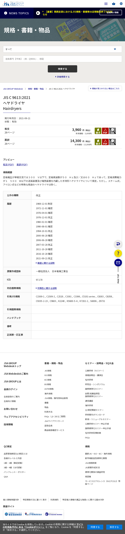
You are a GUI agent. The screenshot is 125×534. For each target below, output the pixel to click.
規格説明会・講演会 (94, 376)
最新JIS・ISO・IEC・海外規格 (98, 455)
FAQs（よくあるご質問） (55, 418)
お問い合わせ (11, 410)
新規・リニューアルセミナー (98, 420)
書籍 (46, 404)
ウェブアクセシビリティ (16, 418)
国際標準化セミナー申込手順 (98, 430)
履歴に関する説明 (46, 264)
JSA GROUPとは (12, 382)
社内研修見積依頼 (93, 434)
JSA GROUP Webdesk (13, 90)
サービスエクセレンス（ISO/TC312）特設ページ (102, 484)
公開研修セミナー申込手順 (97, 425)
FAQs (87, 439)
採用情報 (8, 425)
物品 (46, 408)
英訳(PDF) (22, 166)
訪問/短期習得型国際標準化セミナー (94, 396)
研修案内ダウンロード (95, 416)
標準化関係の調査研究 (95, 473)
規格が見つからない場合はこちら (105, 90)
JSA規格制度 (91, 464)
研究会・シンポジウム (95, 385)
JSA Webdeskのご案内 (16, 375)
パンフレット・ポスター (15, 473)
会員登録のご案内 (12, 398)
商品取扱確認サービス (54, 431)
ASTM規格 (48, 390)
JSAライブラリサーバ (54, 422)
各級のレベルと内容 (13, 459)
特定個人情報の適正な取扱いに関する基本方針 (83, 501)
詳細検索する (63, 78)
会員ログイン (11, 390)
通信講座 (89, 402)
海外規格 (48, 395)
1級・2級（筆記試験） (14, 464)
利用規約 (54, 501)
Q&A (6, 478)
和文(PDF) (8, 166)
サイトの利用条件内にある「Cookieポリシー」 (43, 526)
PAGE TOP (118, 285)
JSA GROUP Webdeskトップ (12, 366)
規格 (87, 447)
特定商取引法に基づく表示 (35, 501)
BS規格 (47, 385)
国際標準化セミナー (94, 390)
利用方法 (48, 413)
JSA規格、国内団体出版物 (56, 399)
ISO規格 (48, 376)
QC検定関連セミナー (94, 411)
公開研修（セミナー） (95, 372)
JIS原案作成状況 (92, 469)
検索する (62, 70)
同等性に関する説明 (47, 289)
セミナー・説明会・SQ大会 (99, 364)
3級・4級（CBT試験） (13, 469)
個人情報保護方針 (11, 501)
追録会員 (48, 427)
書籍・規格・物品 (53, 364)
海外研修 (89, 407)
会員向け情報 (111, 13)
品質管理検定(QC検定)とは (16, 455)
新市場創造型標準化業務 (96, 459)
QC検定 (8, 447)
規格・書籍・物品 (36, 90)
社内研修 (89, 381)
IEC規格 (47, 381)
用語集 (88, 478)
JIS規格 (47, 372)
